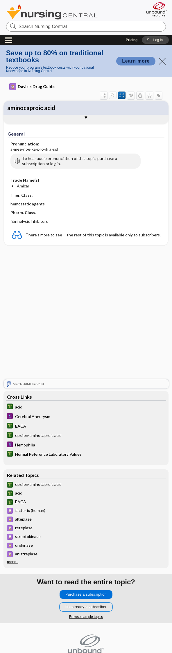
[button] (155, 40)
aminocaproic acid (31, 107)
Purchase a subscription (86, 594)
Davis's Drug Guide (32, 86)
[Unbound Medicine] (154, 9)
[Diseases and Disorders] (86, 417)
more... (12, 561)
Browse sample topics (86, 617)
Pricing (132, 40)
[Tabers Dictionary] (86, 407)
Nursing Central (52, 12)
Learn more (136, 61)
